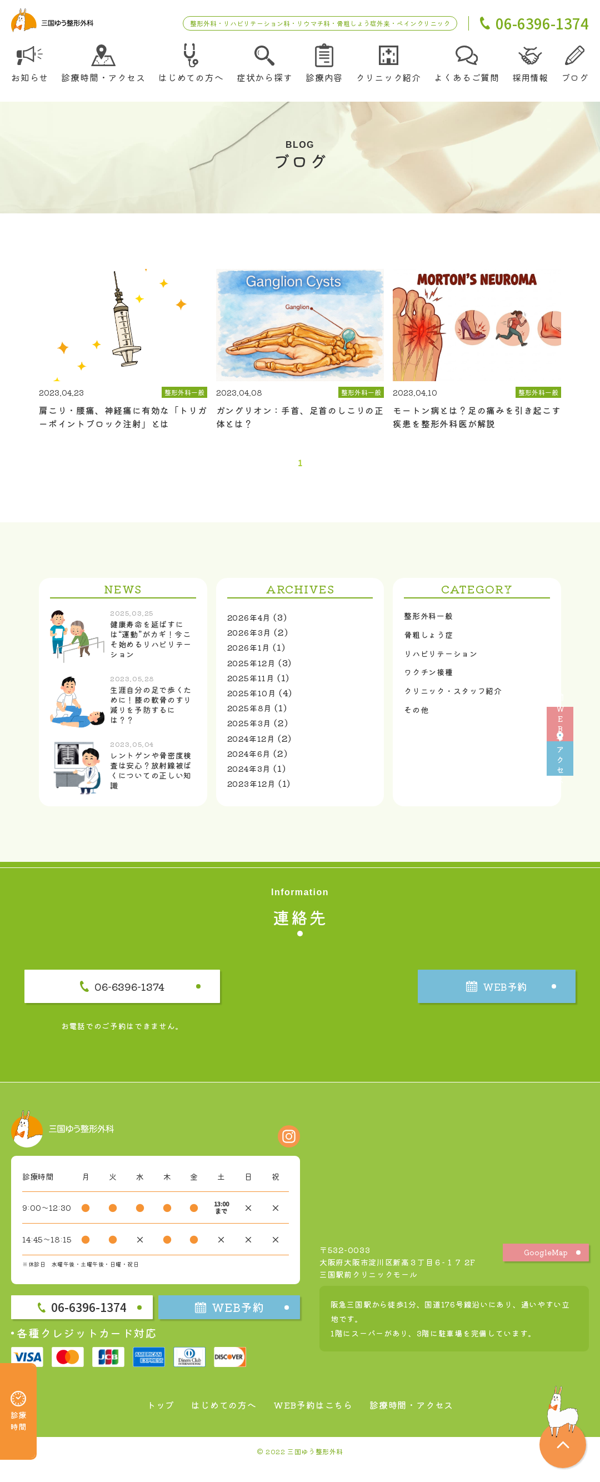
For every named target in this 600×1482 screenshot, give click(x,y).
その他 (418, 726)
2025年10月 (255, 699)
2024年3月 (252, 774)
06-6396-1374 (158, 997)
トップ (146, 1420)
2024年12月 (255, 744)
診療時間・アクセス (422, 1420)
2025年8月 (252, 714)
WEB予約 (583, 680)
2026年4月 (252, 623)
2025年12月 (255, 668)
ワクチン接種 (432, 685)
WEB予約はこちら (313, 1420)
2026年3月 (252, 638)
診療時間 (18, 1396)
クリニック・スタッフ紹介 (460, 706)
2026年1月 (252, 653)
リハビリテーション (446, 664)
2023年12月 (255, 789)
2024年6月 (252, 759)
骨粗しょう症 (432, 644)
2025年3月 (252, 729)
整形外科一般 (432, 623)
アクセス (583, 802)
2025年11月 (254, 684)
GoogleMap (546, 1268)
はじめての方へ (215, 1420)
